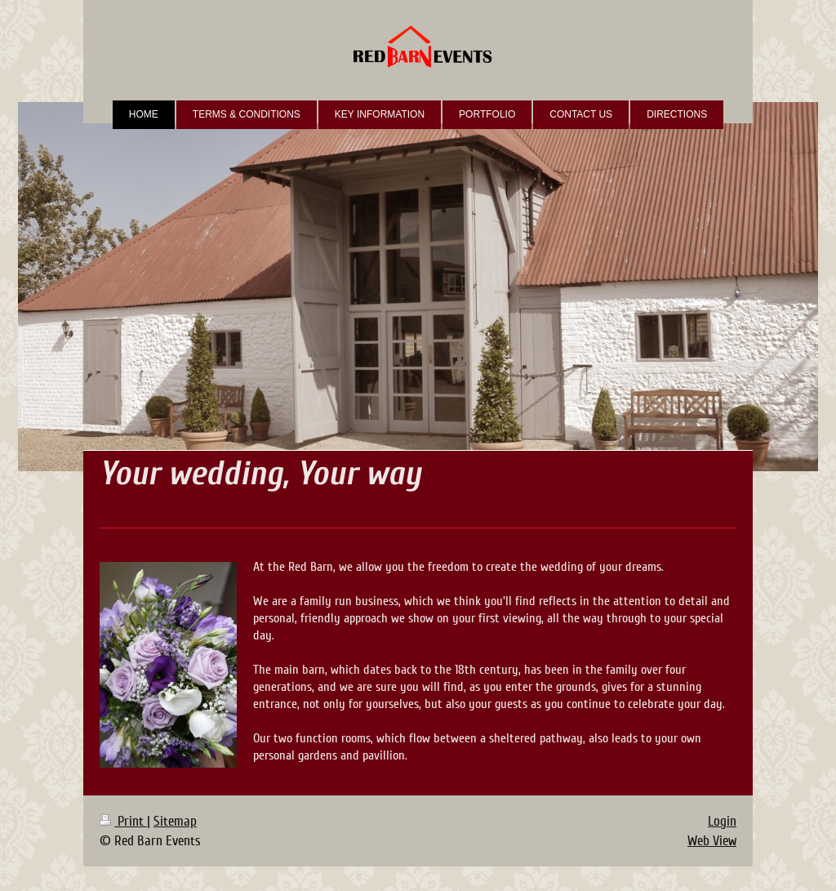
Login (722, 821)
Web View (711, 840)
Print (123, 821)
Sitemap (175, 821)
